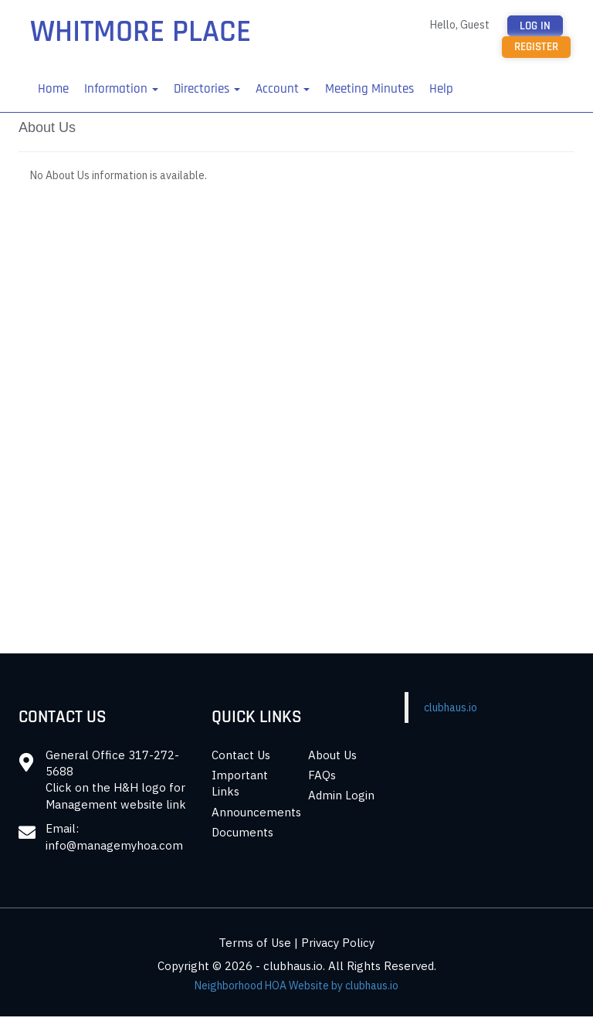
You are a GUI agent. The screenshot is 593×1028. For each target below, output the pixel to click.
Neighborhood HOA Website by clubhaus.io (296, 985)
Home (53, 89)
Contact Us (241, 755)
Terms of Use (255, 942)
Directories (207, 89)
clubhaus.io (450, 707)
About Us (332, 755)
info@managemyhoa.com (114, 845)
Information (121, 89)
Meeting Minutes (369, 89)
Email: (62, 828)
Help (441, 89)
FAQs (322, 775)
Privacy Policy (337, 942)
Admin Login (341, 795)
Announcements (256, 812)
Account (283, 89)
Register (536, 46)
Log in (535, 26)
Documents (242, 832)
